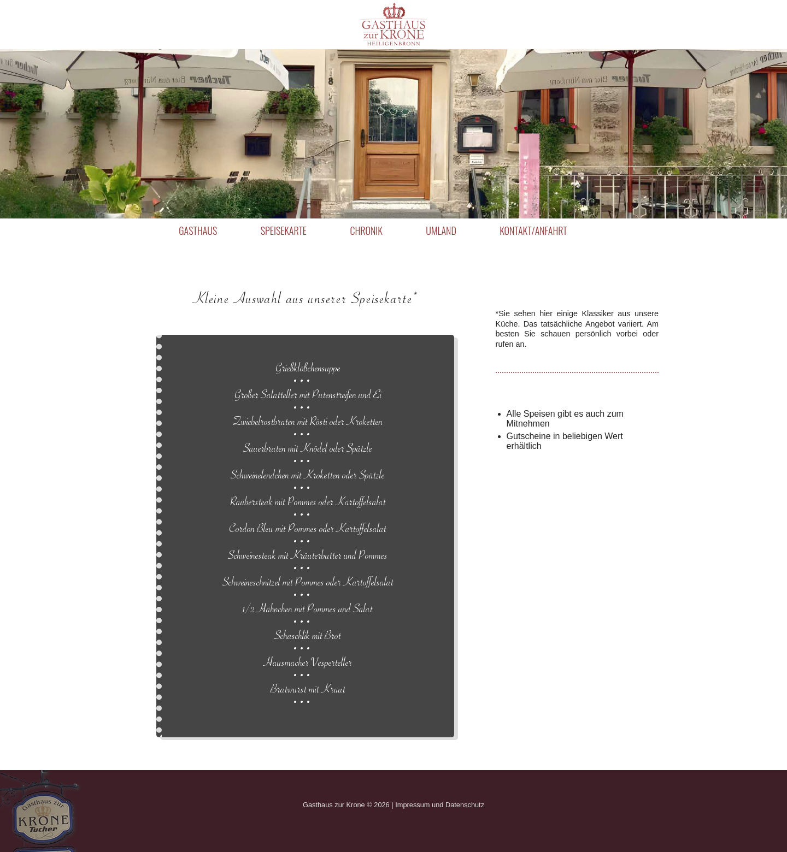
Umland (441, 230)
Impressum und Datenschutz (439, 805)
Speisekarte (284, 230)
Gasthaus (198, 230)
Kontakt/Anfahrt (533, 230)
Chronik (366, 230)
